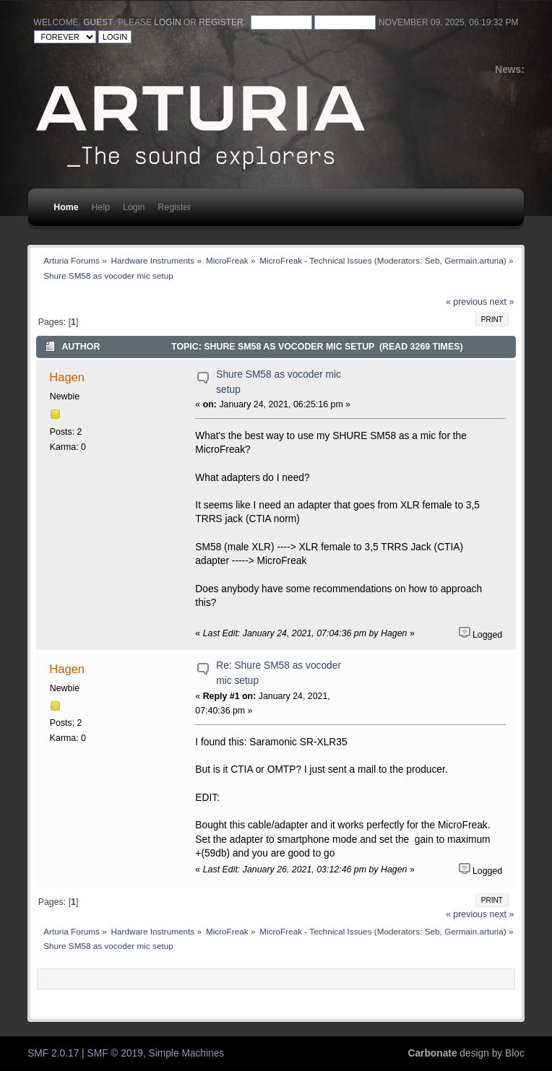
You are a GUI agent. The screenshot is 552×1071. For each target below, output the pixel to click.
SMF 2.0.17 (53, 1053)
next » (502, 302)
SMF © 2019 (115, 1053)
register (221, 22)
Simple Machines (187, 1053)
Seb (432, 260)
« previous (466, 302)
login (167, 22)
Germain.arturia (474, 260)
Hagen (67, 376)
